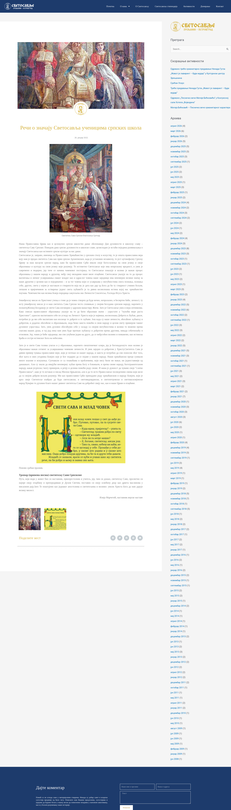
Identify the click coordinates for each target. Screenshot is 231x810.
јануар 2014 (177, 621)
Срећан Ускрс (178, 83)
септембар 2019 (179, 452)
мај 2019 (175, 462)
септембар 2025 (179, 164)
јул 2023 (175, 268)
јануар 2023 (177, 298)
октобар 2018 (177, 497)
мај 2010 (175, 711)
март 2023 (176, 288)
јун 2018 (175, 507)
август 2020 (177, 412)
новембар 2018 (178, 492)
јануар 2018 (177, 517)
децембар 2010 (178, 701)
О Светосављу (142, 6)
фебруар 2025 (178, 194)
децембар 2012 (178, 651)
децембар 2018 (178, 487)
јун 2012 (175, 656)
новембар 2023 (178, 253)
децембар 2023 (178, 248)
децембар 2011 (178, 671)
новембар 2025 (178, 154)
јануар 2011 (177, 696)
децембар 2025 (178, 149)
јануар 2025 (177, 199)
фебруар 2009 (178, 736)
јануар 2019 (177, 482)
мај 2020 (175, 427)
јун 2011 (175, 681)
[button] (113, 538)
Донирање (205, 6)
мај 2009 (175, 731)
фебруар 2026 (178, 139)
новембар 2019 (178, 447)
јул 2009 (175, 721)
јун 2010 (175, 706)
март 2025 (176, 189)
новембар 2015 (178, 571)
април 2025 (176, 184)
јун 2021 (175, 368)
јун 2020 (175, 422)
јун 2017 (175, 532)
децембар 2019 (178, 442)
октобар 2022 (177, 313)
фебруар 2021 (178, 388)
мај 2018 (175, 512)
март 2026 (176, 134)
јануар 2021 (177, 393)
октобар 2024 (177, 214)
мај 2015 (175, 586)
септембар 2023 (179, 263)
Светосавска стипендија (166, 6)
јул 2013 (175, 631)
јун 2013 (175, 636)
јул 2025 (175, 169)
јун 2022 (175, 323)
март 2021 (176, 383)
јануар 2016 (177, 562)
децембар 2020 (178, 398)
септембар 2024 (179, 219)
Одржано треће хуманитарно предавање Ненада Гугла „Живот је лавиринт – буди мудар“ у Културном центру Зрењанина (199, 73)
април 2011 (176, 691)
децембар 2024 (178, 204)
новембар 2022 (178, 308)
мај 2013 (175, 641)
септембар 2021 (179, 363)
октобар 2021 (177, 358)
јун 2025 (175, 174)
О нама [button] (124, 6)
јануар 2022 (177, 343)
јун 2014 (175, 601)
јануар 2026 (177, 144)
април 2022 (176, 333)
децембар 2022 (178, 303)
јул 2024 (175, 224)
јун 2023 (175, 273)
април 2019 (176, 467)
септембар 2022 (179, 318)
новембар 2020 (178, 403)
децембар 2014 (178, 596)
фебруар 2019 (178, 477)
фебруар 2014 (178, 616)
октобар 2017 (177, 527)
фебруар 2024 (178, 238)
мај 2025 (175, 179)
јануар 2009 (177, 741)
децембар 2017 (178, 522)
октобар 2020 (177, 407)
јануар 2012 (177, 666)
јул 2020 (175, 417)
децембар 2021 (178, 348)
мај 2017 (175, 537)
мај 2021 (175, 373)
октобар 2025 (177, 159)
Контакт (220, 6)
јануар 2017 (177, 542)
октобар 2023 (177, 258)
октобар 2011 (177, 676)
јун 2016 (175, 552)
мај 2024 (175, 233)
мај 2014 (175, 606)
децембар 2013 (178, 626)
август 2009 (177, 716)
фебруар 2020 (178, 437)
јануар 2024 (177, 243)
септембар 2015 (179, 576)
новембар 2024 (178, 209)
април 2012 (176, 661)
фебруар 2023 (178, 293)
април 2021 (176, 378)
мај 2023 (175, 278)
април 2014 (176, 611)
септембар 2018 (179, 502)
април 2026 (176, 129)
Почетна (110, 6)
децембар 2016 (178, 547)
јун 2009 (175, 726)
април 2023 (176, 283)
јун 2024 (175, 228)
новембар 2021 (178, 353)
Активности (189, 6)
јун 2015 (175, 582)
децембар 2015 (178, 566)
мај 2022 (175, 328)
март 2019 (176, 472)
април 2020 (176, 432)
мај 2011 (175, 686)
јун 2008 (175, 745)
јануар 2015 (177, 591)
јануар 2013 (177, 646)
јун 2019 (175, 457)
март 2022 (176, 338)
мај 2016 (175, 557)
